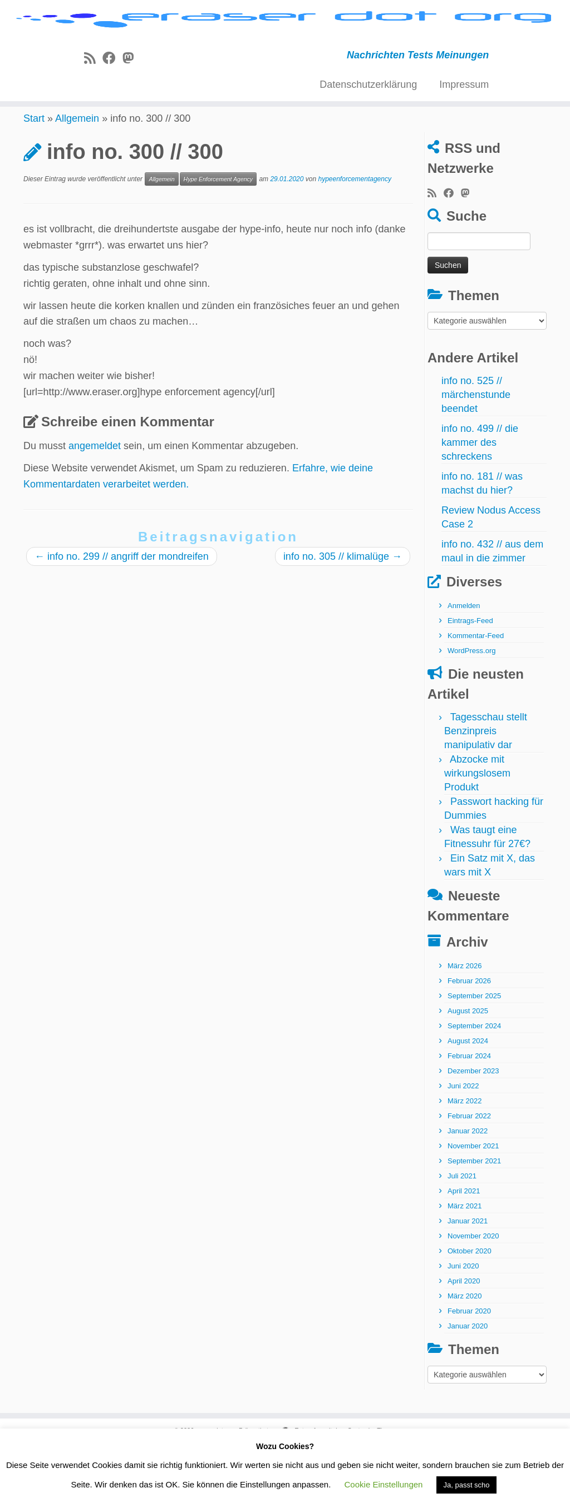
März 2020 (464, 1351)
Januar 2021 (468, 1276)
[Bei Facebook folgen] (112, 103)
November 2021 (473, 1201)
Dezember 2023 (473, 1126)
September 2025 (474, 1051)
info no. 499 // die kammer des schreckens (479, 498)
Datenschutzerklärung (368, 129)
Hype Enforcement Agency (218, 234)
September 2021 (474, 1216)
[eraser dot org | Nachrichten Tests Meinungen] (285, 43)
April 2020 (464, 1336)
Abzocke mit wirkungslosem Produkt (477, 828)
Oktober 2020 (470, 1306)
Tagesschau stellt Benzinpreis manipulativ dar (485, 786)
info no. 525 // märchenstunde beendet (475, 450)
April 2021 (464, 1246)
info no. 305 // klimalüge (342, 612)
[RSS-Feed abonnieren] (93, 103)
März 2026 (464, 1021)
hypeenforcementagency (354, 234)
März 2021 (464, 1261)
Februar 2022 (469, 1171)
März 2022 (464, 1156)
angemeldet (94, 501)
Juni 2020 (463, 1321)
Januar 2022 (468, 1186)
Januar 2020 (468, 1381)
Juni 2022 (463, 1141)
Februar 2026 (469, 1036)
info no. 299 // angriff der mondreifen (122, 612)
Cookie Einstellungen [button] (384, 1484)
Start (34, 174)
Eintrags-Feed (470, 676)
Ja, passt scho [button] (466, 1485)
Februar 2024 (469, 1111)
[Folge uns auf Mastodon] (131, 103)
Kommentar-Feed (476, 691)
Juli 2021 (462, 1231)
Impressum (464, 129)
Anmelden (464, 661)
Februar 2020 (469, 1366)
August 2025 (468, 1066)
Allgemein (77, 174)
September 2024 (474, 1081)
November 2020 (473, 1291)
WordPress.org (471, 706)
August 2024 (468, 1096)
